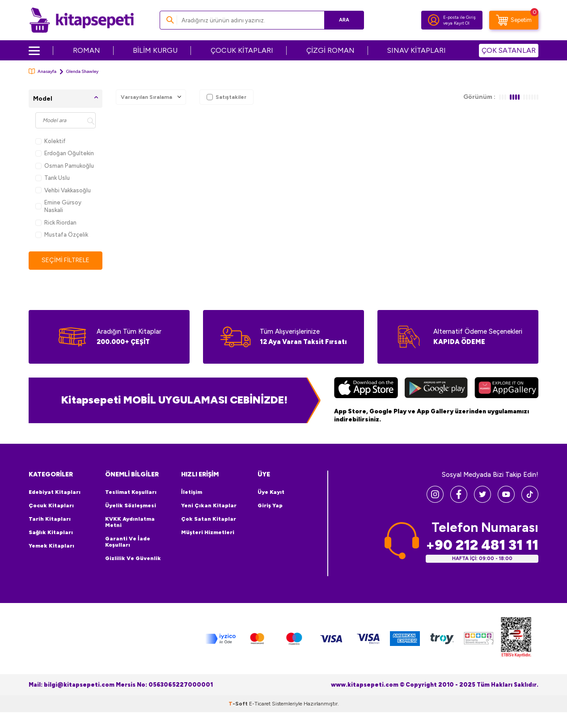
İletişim (191, 492)
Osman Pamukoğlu (64, 165)
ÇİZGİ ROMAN (330, 50)
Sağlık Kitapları (51, 532)
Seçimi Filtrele (65, 260)
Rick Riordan (55, 222)
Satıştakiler (226, 97)
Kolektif (50, 141)
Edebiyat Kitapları (54, 492)
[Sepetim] (514, 20)
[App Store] (366, 388)
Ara (344, 20)
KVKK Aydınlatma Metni (130, 522)
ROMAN (86, 50)
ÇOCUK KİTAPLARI (242, 50)
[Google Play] (436, 388)
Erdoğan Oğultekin (64, 153)
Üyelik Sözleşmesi (130, 505)
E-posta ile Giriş (459, 17)
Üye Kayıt (271, 492)
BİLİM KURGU (155, 50)
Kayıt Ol (462, 23)
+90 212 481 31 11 (482, 545)
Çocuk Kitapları (51, 505)
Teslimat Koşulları (131, 492)
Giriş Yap (270, 505)
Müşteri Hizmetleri (207, 532)
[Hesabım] (434, 20)
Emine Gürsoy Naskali (58, 206)
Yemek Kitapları (51, 546)
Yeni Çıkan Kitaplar (209, 505)
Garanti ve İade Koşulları (127, 541)
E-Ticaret (260, 704)
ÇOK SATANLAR (509, 50)
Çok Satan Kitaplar (208, 519)
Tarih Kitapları (50, 519)
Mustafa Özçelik (61, 234)
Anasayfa (42, 71)
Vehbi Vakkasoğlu (63, 190)
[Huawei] (506, 388)
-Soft (238, 704)
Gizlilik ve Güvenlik (133, 558)
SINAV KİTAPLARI (416, 50)
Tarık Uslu (52, 177)
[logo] (82, 20)
